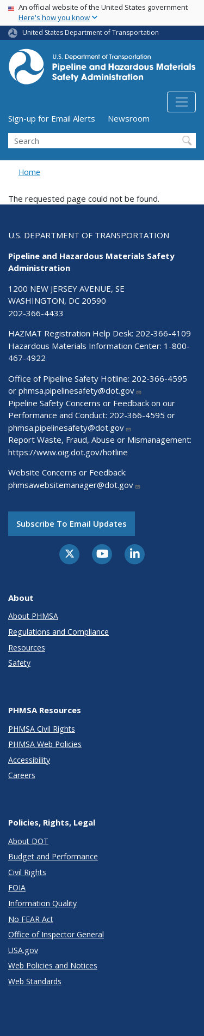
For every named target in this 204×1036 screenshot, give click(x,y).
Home (29, 172)
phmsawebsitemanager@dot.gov (74, 484)
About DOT (28, 841)
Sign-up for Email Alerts (51, 118)
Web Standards (34, 981)
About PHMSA (33, 616)
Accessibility (29, 760)
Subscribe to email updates (71, 523)
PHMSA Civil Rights (41, 729)
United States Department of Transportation (90, 32)
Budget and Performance (53, 856)
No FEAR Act (30, 919)
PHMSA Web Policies (45, 744)
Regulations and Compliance (58, 632)
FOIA (17, 887)
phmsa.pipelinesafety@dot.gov (80, 390)
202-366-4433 (36, 313)
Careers (21, 775)
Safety (19, 663)
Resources (26, 647)
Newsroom (129, 118)
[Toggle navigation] (181, 102)
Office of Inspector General (56, 934)
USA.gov (23, 950)
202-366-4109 (163, 333)
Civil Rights (27, 872)
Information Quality (42, 903)
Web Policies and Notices (52, 965)
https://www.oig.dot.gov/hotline (68, 452)
